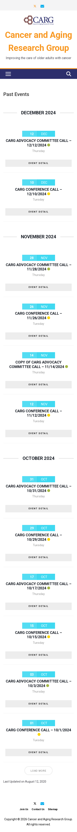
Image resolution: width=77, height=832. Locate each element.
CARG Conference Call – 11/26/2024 (38, 315)
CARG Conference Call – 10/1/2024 (38, 730)
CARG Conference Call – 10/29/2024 (38, 537)
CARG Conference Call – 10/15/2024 (38, 634)
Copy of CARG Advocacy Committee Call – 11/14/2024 (36, 364)
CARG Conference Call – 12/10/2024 (38, 191)
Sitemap (52, 809)
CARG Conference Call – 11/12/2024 (38, 413)
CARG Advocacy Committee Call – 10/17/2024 (38, 586)
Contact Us (38, 809)
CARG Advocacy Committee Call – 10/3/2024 (38, 683)
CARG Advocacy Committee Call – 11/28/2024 (38, 267)
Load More (38, 770)
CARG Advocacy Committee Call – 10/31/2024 (38, 488)
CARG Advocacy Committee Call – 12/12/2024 (38, 142)
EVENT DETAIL (38, 163)
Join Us (24, 809)
